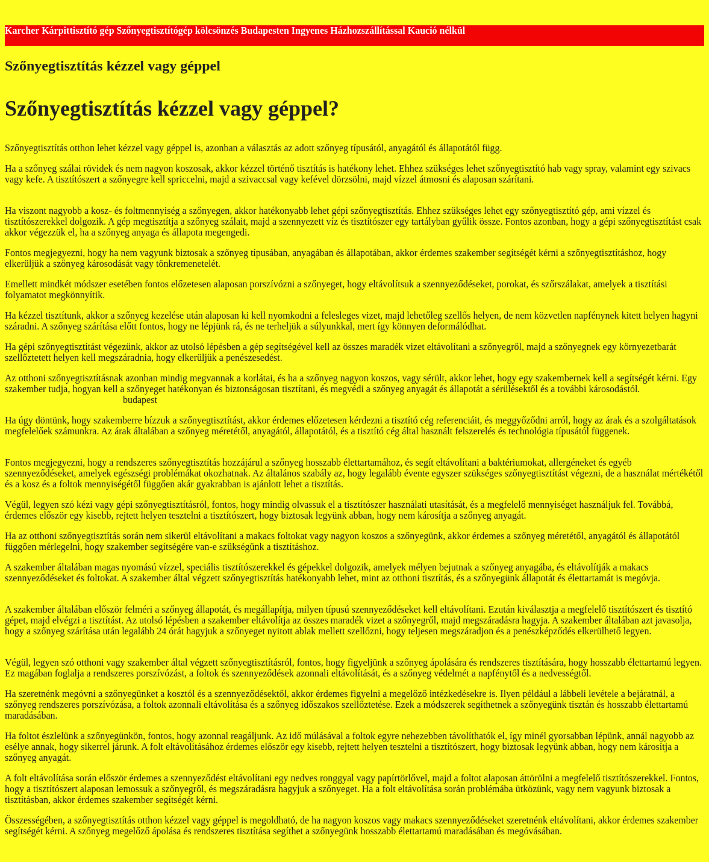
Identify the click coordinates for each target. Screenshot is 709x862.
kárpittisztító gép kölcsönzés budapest (78, 190)
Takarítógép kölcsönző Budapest (599, 179)
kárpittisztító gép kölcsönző (58, 589)
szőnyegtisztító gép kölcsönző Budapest (575, 263)
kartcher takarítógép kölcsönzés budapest (364, 357)
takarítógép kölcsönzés (637, 673)
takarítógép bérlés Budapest (542, 326)
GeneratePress (229, 851)
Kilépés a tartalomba (44, 10)
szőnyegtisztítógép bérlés (252, 589)
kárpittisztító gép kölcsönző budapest (423, 263)
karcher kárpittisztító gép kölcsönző (515, 357)
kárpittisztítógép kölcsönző (57, 642)
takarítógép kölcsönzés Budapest (286, 263)
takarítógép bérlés (107, 757)
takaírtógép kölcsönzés (158, 589)
